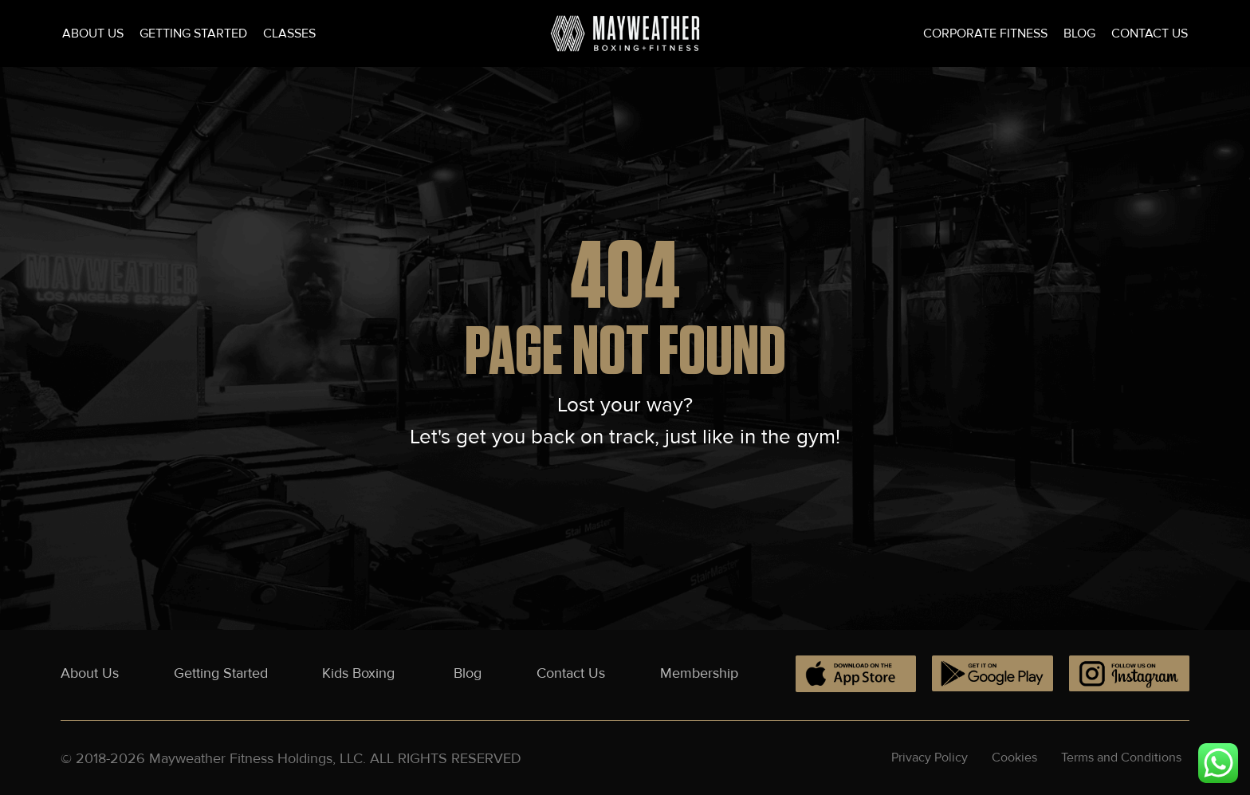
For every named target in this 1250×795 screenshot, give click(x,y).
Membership (699, 673)
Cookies (1014, 757)
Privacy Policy (929, 757)
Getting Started (193, 33)
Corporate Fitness (985, 33)
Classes (289, 33)
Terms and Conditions (1121, 757)
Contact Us (1149, 33)
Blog (1079, 33)
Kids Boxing (360, 673)
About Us (93, 33)
